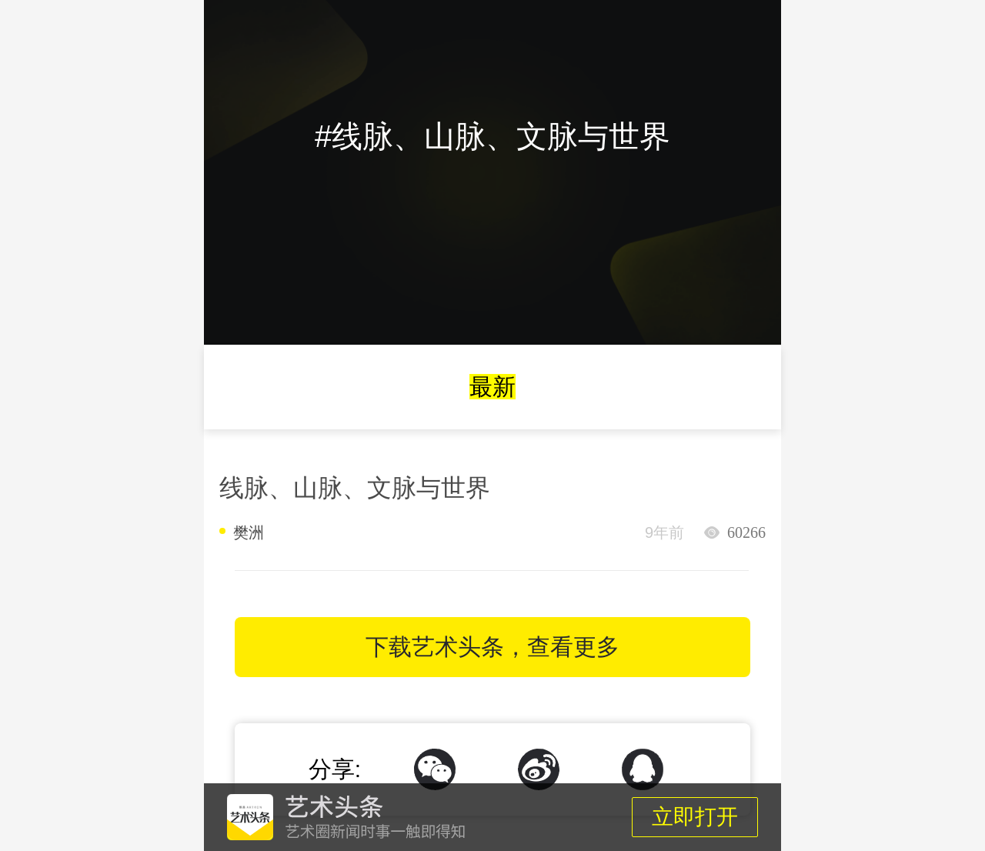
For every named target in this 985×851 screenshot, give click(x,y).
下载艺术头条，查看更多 (492, 646)
